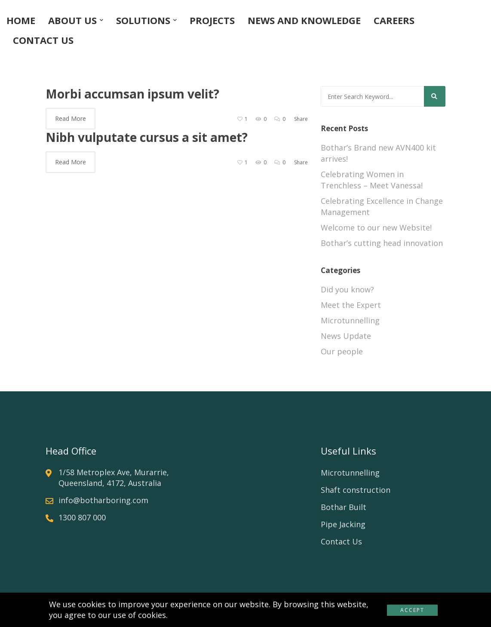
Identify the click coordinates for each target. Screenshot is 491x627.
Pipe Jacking (343, 524)
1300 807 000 (82, 517)
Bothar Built (343, 507)
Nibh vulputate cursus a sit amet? (147, 137)
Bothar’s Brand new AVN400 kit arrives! (378, 153)
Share (301, 119)
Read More (70, 118)
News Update (346, 336)
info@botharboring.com (103, 500)
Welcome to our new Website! (376, 227)
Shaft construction (355, 490)
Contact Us (341, 541)
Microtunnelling (350, 320)
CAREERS (394, 20)
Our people (342, 351)
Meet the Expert (351, 305)
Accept (412, 610)
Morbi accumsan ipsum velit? (132, 94)
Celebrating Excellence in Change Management (382, 206)
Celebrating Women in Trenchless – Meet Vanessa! (372, 180)
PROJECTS (212, 20)
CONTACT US (43, 40)
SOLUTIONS (143, 20)
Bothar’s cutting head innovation (382, 243)
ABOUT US (72, 20)
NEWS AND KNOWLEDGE (304, 20)
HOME (20, 20)
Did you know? (347, 289)
